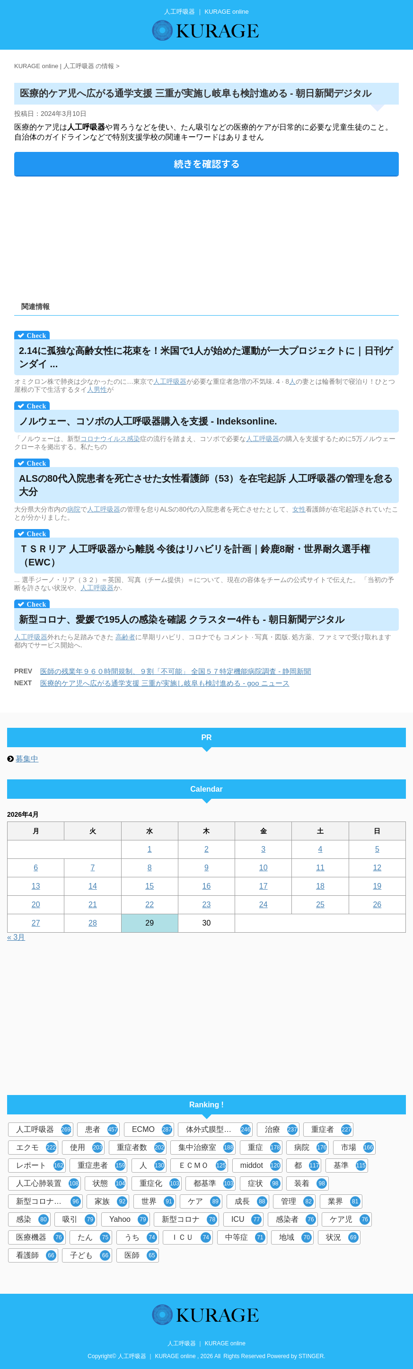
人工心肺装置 (47, 1183)
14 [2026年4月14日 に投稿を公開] (92, 886)
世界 (157, 1201)
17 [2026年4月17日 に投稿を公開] (263, 886)
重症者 (331, 1129)
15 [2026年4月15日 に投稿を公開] (149, 886)
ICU (246, 1219)
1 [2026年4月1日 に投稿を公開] (150, 849)
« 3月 (16, 937)
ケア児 (350, 1219)
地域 (295, 1237)
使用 (86, 1147)
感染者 (296, 1219)
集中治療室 (206, 1147)
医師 (140, 1255)
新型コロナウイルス (49, 1201)
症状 (264, 1183)
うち (140, 1237)
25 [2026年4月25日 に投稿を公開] (320, 905)
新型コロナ (189, 1219)
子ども (90, 1255)
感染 (133, 438)
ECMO (152, 1129)
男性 (100, 389)
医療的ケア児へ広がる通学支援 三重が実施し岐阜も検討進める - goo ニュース (165, 683)
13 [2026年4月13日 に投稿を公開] (36, 886)
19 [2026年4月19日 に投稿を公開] (377, 886)
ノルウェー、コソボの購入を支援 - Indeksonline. (148, 421)
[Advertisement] (206, 235)
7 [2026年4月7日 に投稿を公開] (92, 868)
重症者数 (141, 1147)
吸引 (78, 1219)
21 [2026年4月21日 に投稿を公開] (92, 905)
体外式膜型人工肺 (218, 1129)
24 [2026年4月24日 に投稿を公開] (263, 905)
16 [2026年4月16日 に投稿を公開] (206, 886)
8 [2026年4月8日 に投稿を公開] (150, 868)
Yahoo (128, 1219)
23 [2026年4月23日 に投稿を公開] (206, 905)
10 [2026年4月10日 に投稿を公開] (263, 868)
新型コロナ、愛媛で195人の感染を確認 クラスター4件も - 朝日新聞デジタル (181, 619)
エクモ (36, 1147)
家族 (111, 1201)
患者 (101, 1129)
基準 (350, 1165)
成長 (251, 1201)
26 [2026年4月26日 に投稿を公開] (377, 905)
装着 (310, 1183)
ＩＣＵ (191, 1237)
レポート (40, 1165)
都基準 (213, 1183)
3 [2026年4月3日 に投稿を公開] (263, 849)
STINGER (311, 1356)
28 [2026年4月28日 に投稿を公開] (92, 923)
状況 (342, 1237)
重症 (264, 1147)
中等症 (245, 1237)
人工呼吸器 (169, 381)
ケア (204, 1201)
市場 (357, 1147)
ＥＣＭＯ (202, 1165)
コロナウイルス (103, 438)
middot (260, 1165)
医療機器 (40, 1237)
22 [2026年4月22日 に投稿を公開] (149, 905)
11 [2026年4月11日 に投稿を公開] (320, 868)
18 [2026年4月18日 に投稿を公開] (320, 886)
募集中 (27, 759)
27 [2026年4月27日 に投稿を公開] (36, 923)
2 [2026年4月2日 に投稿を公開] (206, 849)
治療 (281, 1129)
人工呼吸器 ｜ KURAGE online (206, 1343)
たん (94, 1237)
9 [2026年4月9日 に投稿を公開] (206, 868)
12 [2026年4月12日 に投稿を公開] (377, 868)
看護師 (36, 1255)
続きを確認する (207, 163)
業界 (344, 1201)
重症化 (160, 1183)
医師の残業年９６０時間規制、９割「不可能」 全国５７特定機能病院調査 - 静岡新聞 (175, 671)
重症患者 (101, 1165)
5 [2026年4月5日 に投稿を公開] (377, 849)
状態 (109, 1183)
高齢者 (125, 637)
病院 (73, 509)
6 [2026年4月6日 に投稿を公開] (36, 868)
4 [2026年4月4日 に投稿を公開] (320, 849)
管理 (297, 1201)
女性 (299, 509)
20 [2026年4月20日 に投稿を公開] (36, 905)
